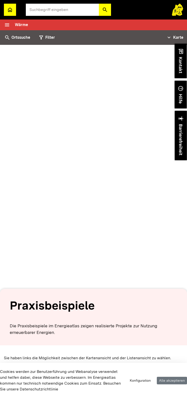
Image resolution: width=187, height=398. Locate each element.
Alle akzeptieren (172, 380)
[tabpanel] (93, 221)
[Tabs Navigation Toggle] (174, 37)
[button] (105, 10)
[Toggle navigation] (16, 24)
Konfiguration (140, 380)
